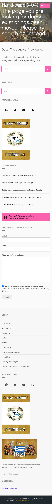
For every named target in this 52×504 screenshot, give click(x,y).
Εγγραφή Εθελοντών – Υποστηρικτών (15, 366)
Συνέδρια (6, 357)
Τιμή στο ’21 (6, 323)
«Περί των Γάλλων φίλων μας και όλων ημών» (19, 182)
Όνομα (5, 236)
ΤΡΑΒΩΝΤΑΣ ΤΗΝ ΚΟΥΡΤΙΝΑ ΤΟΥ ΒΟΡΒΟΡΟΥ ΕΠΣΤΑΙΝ (21, 175)
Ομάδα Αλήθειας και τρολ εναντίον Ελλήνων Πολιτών (22, 190)
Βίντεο (4, 342)
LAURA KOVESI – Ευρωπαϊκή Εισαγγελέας (17, 205)
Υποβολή (7, 297)
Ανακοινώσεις (7, 328)
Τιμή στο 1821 (13, 5)
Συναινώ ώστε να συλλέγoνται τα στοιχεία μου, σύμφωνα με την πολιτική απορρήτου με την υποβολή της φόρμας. (25, 288)
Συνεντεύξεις (8, 347)
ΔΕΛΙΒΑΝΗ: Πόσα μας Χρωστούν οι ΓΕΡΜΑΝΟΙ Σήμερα (22, 197)
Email (4, 245)
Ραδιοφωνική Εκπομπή (11, 352)
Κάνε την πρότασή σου (10, 361)
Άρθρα (4, 338)
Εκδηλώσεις (6, 333)
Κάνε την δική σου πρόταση (13, 255)
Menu (45, 5)
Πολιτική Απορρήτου (9, 488)
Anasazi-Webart (23, 501)
